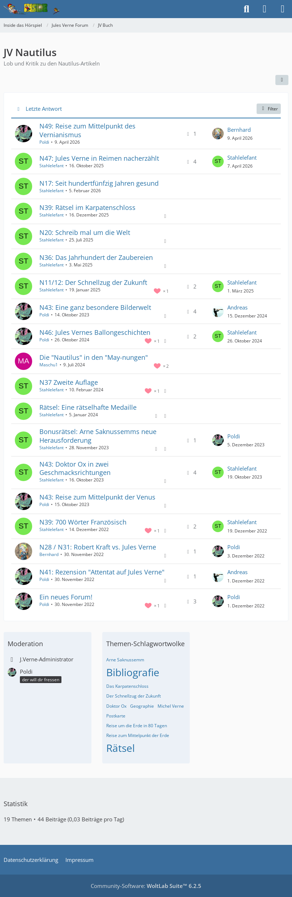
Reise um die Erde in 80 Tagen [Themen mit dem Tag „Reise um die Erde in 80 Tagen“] (136, 726)
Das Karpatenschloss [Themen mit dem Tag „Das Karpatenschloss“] (127, 686)
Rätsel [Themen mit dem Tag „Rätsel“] (120, 748)
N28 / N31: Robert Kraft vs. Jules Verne (97, 547)
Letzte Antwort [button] (44, 108)
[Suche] (246, 9)
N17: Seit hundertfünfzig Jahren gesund (99, 183)
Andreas (237, 307)
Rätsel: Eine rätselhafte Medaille (88, 407)
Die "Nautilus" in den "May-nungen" (93, 357)
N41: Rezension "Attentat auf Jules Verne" (101, 572)
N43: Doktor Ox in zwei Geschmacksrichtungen (75, 468)
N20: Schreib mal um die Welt (84, 232)
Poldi (44, 142)
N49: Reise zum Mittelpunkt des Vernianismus (87, 130)
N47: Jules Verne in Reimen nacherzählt (99, 158)
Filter (268, 109)
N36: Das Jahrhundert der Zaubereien (96, 257)
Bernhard (239, 129)
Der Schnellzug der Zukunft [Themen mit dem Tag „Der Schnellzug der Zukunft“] (133, 696)
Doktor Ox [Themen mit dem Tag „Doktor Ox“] (116, 706)
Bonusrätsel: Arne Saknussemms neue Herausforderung (97, 435)
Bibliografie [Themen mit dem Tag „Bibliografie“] (132, 672)
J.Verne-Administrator (46, 659)
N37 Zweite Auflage (68, 382)
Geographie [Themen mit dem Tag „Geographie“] (142, 706)
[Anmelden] (264, 9)
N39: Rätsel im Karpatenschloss (87, 207)
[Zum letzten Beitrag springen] (218, 133)
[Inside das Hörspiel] (31, 9)
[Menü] (282, 9)
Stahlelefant (51, 166)
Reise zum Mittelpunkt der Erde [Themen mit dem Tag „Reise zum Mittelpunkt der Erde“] (137, 735)
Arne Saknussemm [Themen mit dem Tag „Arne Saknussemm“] (125, 660)
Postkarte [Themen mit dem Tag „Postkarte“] (115, 716)
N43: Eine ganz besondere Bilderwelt (95, 307)
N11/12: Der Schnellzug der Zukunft (93, 282)
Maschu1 (48, 365)
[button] (281, 80)
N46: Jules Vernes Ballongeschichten (94, 332)
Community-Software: (146, 885)
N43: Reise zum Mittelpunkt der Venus (97, 497)
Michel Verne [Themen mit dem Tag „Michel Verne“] (171, 706)
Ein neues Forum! (66, 597)
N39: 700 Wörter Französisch (82, 522)
